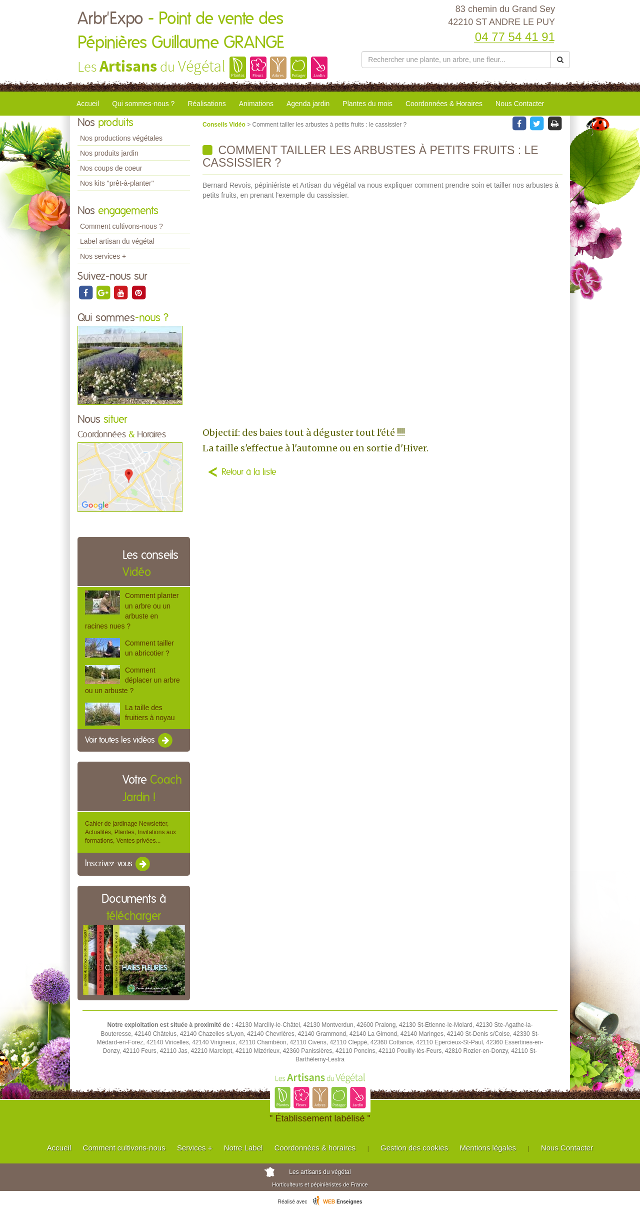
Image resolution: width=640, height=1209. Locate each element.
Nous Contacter (520, 104)
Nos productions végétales (121, 138)
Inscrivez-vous (118, 864)
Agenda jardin (308, 104)
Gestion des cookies (414, 1147)
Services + (194, 1147)
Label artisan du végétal (117, 241)
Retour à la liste (249, 472)
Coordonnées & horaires (315, 1147)
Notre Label (243, 1147)
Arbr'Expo (181, 31)
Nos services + (103, 256)
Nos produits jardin (109, 153)
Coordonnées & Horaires (444, 104)
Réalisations (207, 104)
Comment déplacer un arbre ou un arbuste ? (132, 680)
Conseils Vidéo (224, 124)
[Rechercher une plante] (456, 59)
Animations (256, 104)
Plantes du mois (367, 104)
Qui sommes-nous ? (143, 104)
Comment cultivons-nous (124, 1147)
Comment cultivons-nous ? (121, 226)
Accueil (87, 104)
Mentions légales (488, 1147)
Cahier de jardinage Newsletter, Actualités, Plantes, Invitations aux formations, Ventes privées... (130, 832)
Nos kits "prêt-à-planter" (117, 183)
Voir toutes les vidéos (129, 740)
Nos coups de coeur (111, 168)
